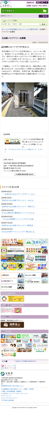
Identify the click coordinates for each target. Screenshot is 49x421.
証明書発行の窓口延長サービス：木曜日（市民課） (19, 389)
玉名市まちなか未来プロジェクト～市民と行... (19, 206)
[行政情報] (13, 29)
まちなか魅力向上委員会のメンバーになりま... (19, 213)
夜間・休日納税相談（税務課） (12, 391)
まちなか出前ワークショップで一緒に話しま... (19, 232)
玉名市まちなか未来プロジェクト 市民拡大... (18, 225)
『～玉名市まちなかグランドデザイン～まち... (19, 194)
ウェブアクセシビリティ (10, 398)
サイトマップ (7, 396)
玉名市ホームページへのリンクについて (15, 393)
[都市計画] (33, 29)
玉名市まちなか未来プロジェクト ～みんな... (18, 200)
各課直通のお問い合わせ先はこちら (12, 386)
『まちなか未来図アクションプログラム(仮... (18, 219)
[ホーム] (5, 29)
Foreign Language (8, 400)
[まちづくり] (23, 29)
